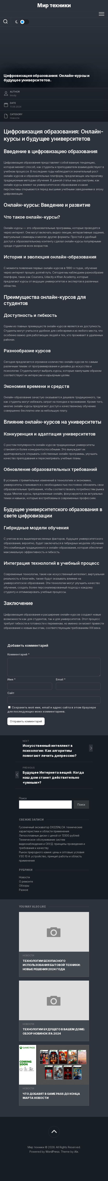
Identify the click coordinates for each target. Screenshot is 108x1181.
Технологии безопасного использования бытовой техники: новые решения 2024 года (52, 965)
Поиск (23, 798)
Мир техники (54, 5)
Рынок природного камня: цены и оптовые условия (51, 852)
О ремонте (26, 881)
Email (60, 679)
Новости (28, 955)
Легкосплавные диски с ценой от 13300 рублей (49, 835)
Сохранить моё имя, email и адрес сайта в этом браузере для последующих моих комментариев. (51, 709)
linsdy (13, 95)
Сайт (10, 693)
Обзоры (24, 885)
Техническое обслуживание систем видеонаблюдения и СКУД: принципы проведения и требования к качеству (52, 844)
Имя (11, 679)
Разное (23, 889)
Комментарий (18, 654)
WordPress (53, 1151)
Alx (76, 1151)
